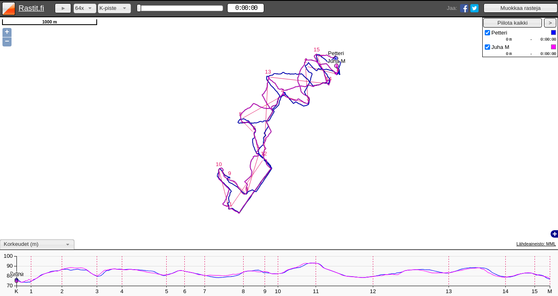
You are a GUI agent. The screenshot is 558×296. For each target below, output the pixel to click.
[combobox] (85, 8)
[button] (521, 8)
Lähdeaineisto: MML (536, 243)
